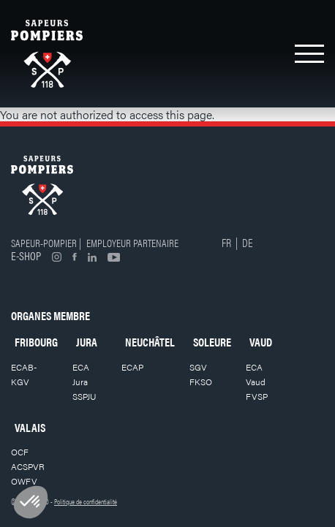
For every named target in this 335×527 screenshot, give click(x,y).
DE (247, 242)
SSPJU (84, 396)
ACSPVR (28, 466)
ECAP (132, 367)
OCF (20, 451)
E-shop (26, 255)
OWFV (24, 481)
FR (226, 242)
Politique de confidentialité (85, 501)
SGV (198, 367)
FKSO (200, 381)
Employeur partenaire (132, 242)
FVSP (257, 396)
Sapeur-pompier (44, 242)
